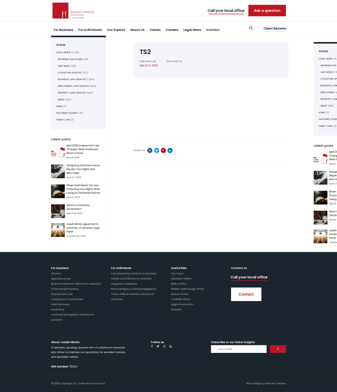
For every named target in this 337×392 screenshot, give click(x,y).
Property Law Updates (72, 92)
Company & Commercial (67, 299)
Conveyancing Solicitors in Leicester (134, 273)
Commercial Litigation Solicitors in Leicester (72, 317)
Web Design (253, 383)
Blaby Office (178, 283)
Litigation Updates (70, 72)
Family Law (63, 119)
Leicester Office (181, 278)
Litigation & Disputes (124, 283)
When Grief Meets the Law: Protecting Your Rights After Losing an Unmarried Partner (83, 189)
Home (59, 106)
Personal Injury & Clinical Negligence (133, 289)
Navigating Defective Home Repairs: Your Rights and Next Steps (83, 169)
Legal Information (182, 304)
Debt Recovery (60, 304)
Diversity (176, 309)
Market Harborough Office (187, 289)
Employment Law (62, 294)
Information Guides (70, 59)
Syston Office (179, 294)
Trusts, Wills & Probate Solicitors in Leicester (132, 296)
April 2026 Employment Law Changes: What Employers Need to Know (83, 149)
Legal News (63, 52)
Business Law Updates (72, 79)
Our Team (177, 273)
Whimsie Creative (275, 383)
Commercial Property (65, 289)
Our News (64, 66)
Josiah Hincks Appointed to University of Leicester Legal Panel (83, 227)
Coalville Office (180, 299)
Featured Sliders (67, 113)
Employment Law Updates (73, 86)
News (61, 99)
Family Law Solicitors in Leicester (131, 278)
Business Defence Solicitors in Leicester (76, 283)
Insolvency (57, 309)
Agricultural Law (61, 278)
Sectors (56, 273)
